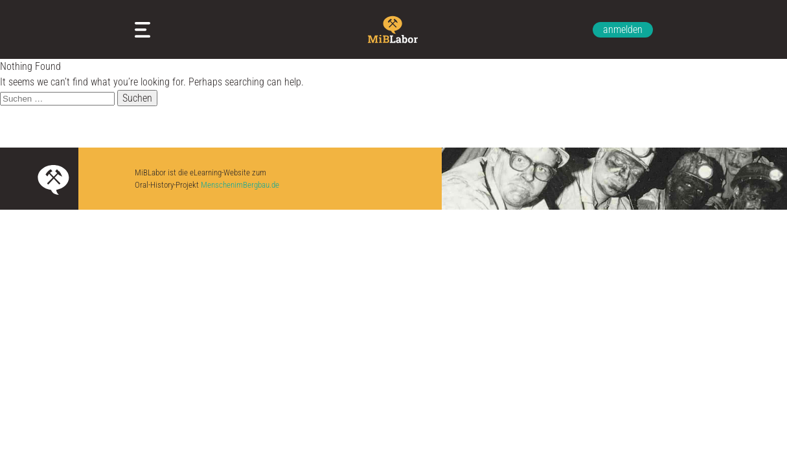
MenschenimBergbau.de (240, 185)
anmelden (623, 29)
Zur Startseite (394, 29)
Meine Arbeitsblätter (145, 30)
